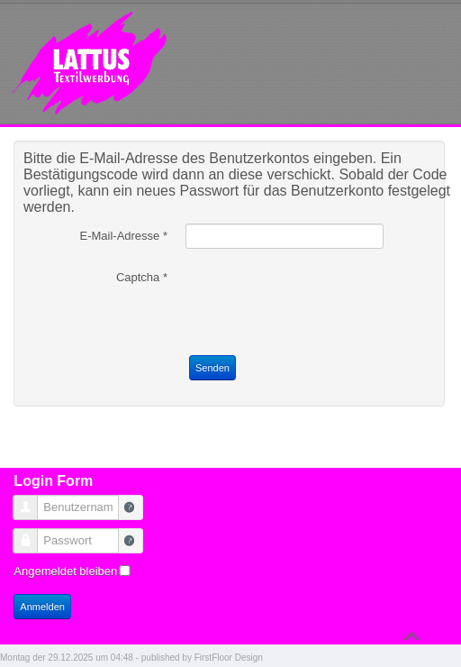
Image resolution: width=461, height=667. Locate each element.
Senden (212, 367)
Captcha (141, 277)
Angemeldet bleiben (65, 571)
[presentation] (322, 300)
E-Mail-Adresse (123, 235)
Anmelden (42, 606)
